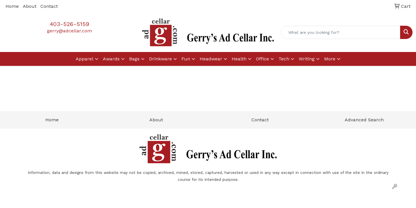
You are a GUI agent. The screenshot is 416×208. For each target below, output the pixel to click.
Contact (49, 6)
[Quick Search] (340, 32)
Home (12, 6)
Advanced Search (364, 119)
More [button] (329, 59)
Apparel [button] (84, 59)
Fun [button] (185, 59)
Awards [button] (111, 59)
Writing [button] (307, 59)
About (29, 6)
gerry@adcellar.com (69, 31)
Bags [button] (134, 59)
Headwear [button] (211, 59)
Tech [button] (283, 59)
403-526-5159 (69, 24)
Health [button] (239, 59)
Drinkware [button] (160, 59)
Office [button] (262, 59)
